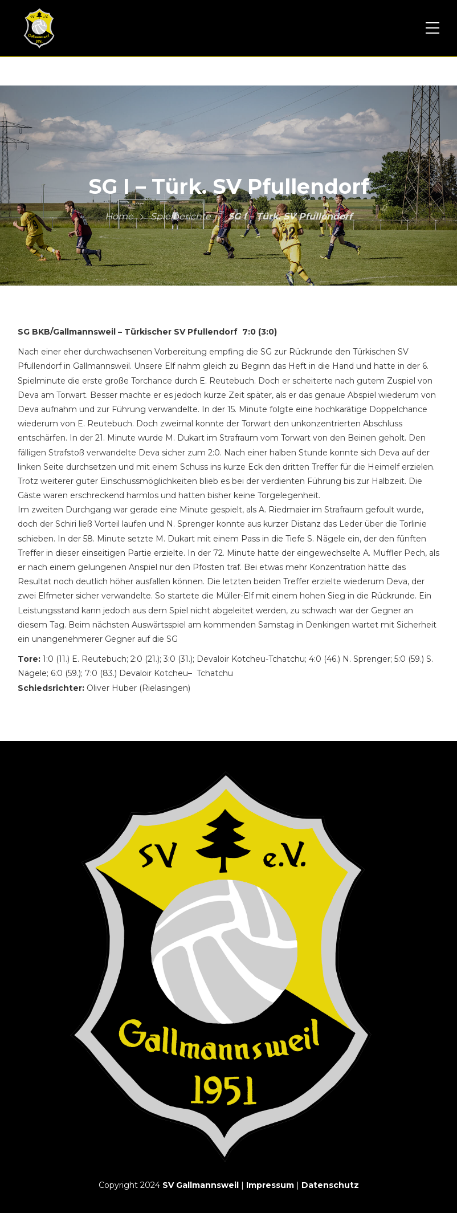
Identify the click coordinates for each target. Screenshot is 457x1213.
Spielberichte (180, 216)
